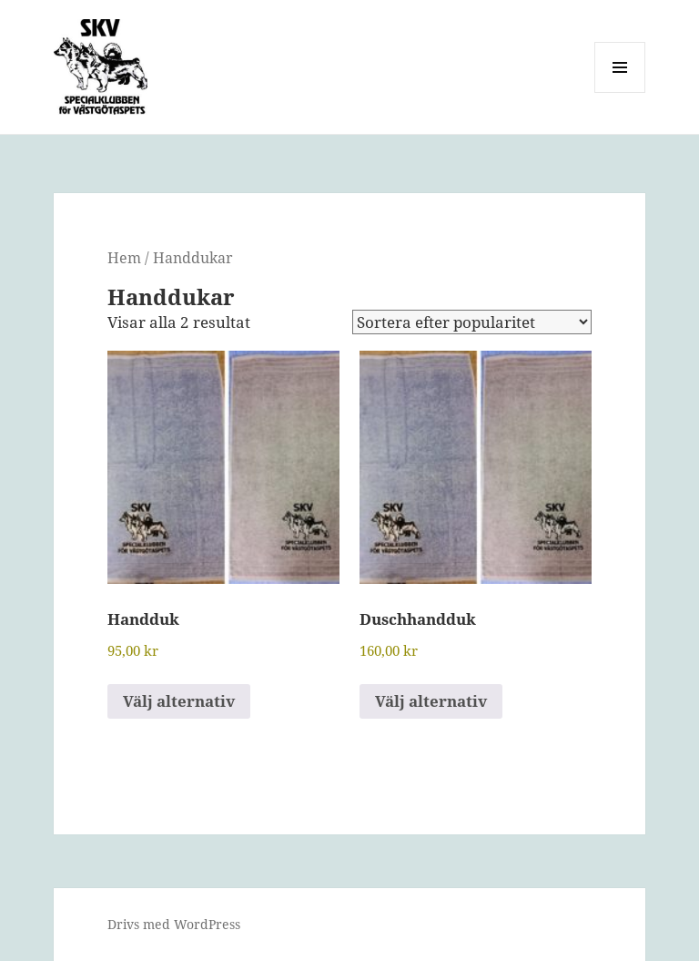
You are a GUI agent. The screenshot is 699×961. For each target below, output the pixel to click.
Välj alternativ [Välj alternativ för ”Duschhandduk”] (431, 700)
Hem (124, 258)
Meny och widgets (620, 92)
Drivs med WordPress (173, 924)
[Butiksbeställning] (472, 322)
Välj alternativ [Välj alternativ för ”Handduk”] (179, 700)
